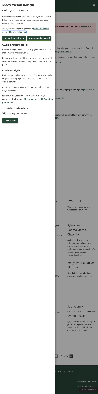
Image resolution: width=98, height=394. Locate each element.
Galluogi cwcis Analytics (17, 108)
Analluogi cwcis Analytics (18, 113)
